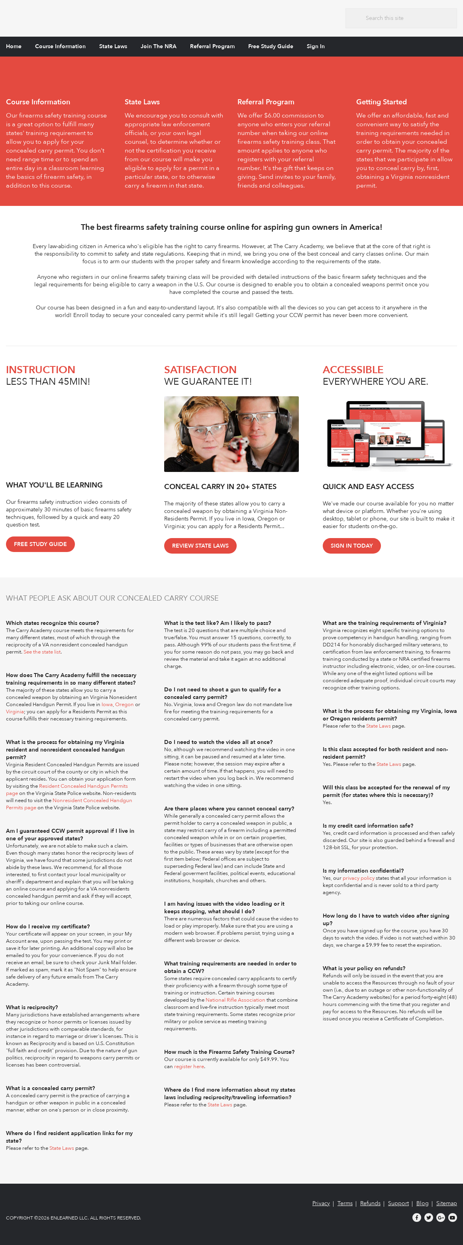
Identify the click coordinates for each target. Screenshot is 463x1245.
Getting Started (381, 102)
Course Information (60, 46)
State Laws (113, 46)
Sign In (316, 46)
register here (189, 1066)
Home (14, 46)
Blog (422, 1203)
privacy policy (359, 878)
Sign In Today (352, 546)
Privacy (321, 1203)
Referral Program (212, 46)
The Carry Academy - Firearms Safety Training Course (65, 17)
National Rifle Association (235, 1000)
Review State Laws (200, 546)
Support (398, 1203)
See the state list (42, 652)
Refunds (370, 1203)
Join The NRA (159, 46)
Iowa (107, 704)
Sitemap (446, 1203)
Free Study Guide (270, 46)
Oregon (124, 704)
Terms (345, 1203)
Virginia (15, 711)
